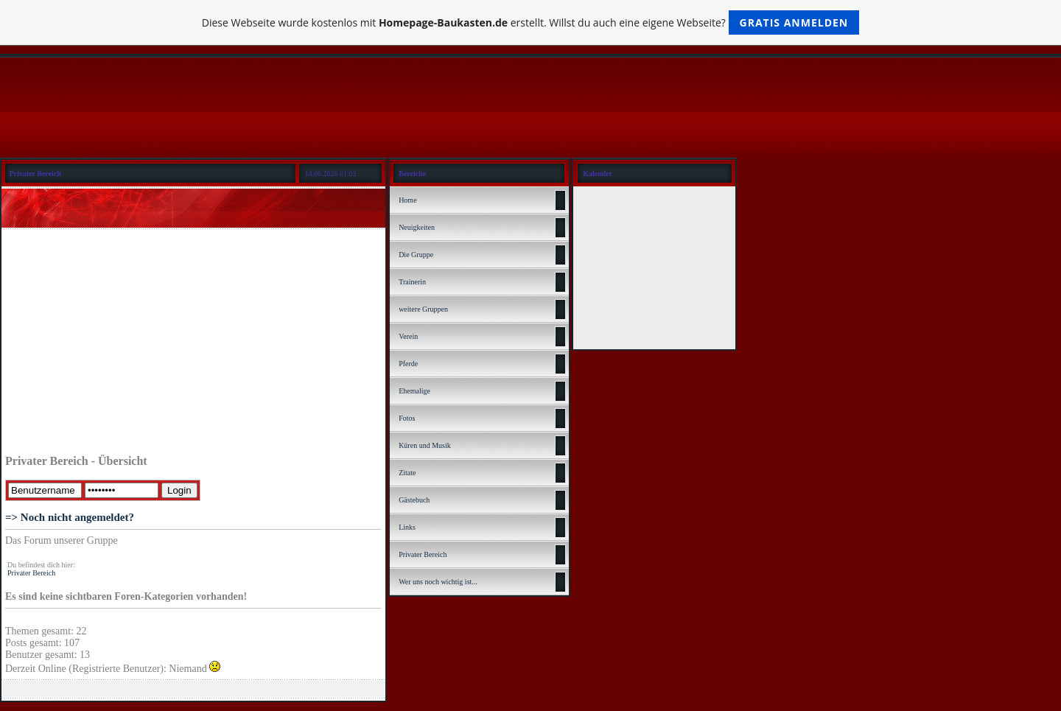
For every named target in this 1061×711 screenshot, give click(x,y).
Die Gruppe (416, 255)
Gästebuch (414, 500)
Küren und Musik (425, 445)
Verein (408, 336)
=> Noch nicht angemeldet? (69, 517)
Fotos (407, 418)
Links (407, 527)
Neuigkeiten (417, 227)
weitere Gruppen (423, 309)
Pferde (408, 364)
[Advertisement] (193, 344)
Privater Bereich (31, 573)
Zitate (407, 473)
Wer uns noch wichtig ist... (438, 582)
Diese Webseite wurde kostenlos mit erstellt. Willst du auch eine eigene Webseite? (531, 22)
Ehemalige (414, 391)
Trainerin (412, 282)
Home (407, 200)
